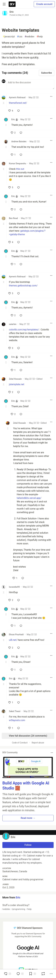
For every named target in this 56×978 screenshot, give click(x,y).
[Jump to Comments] (20, 974)
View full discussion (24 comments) (28, 735)
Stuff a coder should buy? (28, 907)
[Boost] (43, 974)
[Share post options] (51, 974)
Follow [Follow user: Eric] (28, 845)
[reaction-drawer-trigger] (7, 974)
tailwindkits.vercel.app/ (29, 498)
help (40, 36)
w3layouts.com (17, 720)
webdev (29, 36)
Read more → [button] (28, 818)
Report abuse (38, 742)
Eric (12, 11)
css (19, 36)
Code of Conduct (20, 742)
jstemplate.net (16, 384)
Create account (44, 4)
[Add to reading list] (32, 974)
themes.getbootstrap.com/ (23, 285)
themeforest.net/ (18, 102)
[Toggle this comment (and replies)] (4, 103)
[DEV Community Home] (12, 4)
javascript (9, 36)
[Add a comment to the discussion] (30, 84)
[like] (11, 110)
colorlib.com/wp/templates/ (24, 329)
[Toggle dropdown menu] (51, 96)
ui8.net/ (13, 640)
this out (20, 169)
